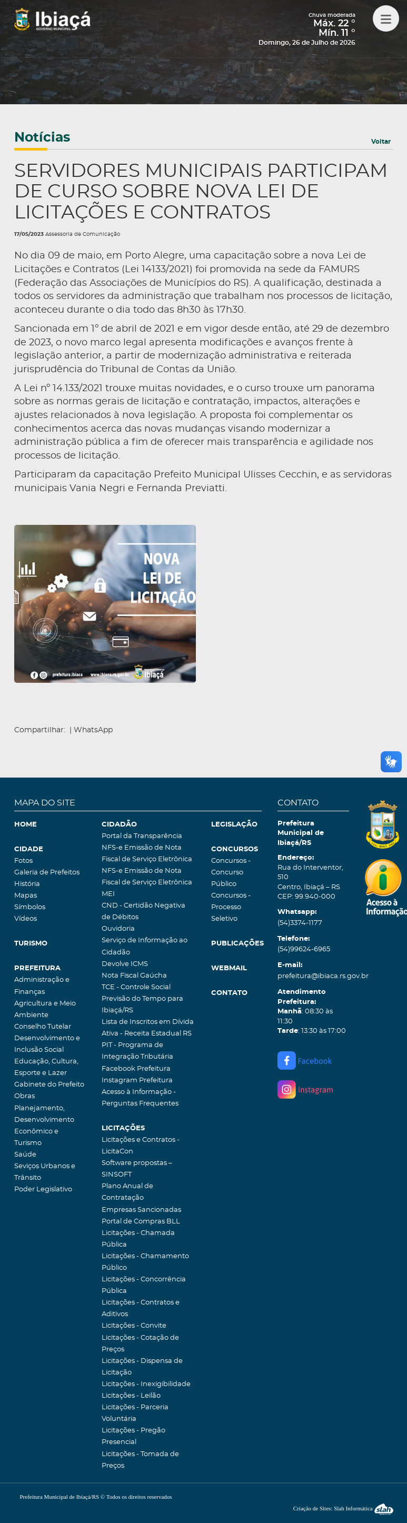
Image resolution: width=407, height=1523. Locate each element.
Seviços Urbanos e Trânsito (44, 1172)
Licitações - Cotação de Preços (140, 1344)
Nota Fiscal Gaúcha (134, 975)
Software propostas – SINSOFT (137, 1169)
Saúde (25, 1154)
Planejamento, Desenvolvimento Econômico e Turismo (44, 1126)
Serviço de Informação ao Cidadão (144, 946)
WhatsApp (93, 730)
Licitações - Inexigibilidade (146, 1384)
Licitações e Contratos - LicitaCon (141, 1146)
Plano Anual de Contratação (127, 1192)
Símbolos (29, 907)
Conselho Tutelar (42, 1026)
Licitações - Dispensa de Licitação (142, 1367)
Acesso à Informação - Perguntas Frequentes (140, 1098)
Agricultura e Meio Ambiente (45, 1009)
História (27, 884)
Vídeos (25, 918)
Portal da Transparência (142, 836)
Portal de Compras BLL (141, 1221)
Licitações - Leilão (131, 1395)
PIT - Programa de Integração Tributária (137, 1051)
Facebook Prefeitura (136, 1069)
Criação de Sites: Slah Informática (343, 1508)
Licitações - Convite (134, 1325)
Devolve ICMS (125, 964)
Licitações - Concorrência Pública (144, 1285)
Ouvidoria (118, 928)
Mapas (25, 895)
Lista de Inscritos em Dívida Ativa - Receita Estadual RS (148, 1028)
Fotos (23, 861)
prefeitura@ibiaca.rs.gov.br (313, 976)
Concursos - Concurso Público (231, 873)
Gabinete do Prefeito (49, 1084)
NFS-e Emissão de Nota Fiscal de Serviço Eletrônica (147, 853)
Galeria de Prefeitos (47, 872)
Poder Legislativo (43, 1189)
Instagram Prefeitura (137, 1080)
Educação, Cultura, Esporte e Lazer (46, 1067)
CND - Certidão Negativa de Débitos (143, 911)
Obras (24, 1096)
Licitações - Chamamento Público (145, 1262)
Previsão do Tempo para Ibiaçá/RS (142, 1005)
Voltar (381, 141)
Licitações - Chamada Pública (138, 1239)
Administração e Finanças (42, 986)
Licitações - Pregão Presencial (133, 1436)
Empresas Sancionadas (141, 1210)
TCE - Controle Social (136, 987)
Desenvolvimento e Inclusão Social (47, 1044)
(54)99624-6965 (303, 949)
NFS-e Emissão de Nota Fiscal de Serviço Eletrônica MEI (147, 883)
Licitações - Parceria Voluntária (135, 1413)
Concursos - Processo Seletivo (231, 907)
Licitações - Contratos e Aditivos (141, 1308)
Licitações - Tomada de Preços (140, 1460)
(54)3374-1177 (299, 923)
